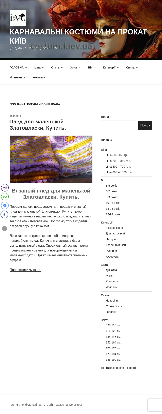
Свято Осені (114, 306)
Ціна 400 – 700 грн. (118, 166)
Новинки (18, 77)
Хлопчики (112, 281)
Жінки (109, 275)
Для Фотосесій (115, 233)
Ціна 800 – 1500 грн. (119, 172)
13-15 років (113, 208)
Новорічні (112, 300)
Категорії (111, 67)
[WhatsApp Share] (5, 196)
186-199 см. (113, 359)
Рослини (111, 250)
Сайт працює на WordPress (64, 404)
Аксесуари (113, 256)
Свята (132, 67)
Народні (111, 239)
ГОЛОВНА (19, 67)
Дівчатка (111, 270)
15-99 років (113, 214)
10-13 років (113, 202)
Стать (57, 67)
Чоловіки (111, 287)
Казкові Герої (114, 227)
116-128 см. (113, 331)
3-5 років (111, 185)
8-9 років (111, 197)
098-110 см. (113, 325)
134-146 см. (113, 336)
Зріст (75, 67)
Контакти (39, 77)
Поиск (105, 116)
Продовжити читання (25, 270)
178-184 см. (113, 354)
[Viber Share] (5, 187)
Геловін (110, 311)
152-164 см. (113, 342)
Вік (92, 67)
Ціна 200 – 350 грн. (118, 161)
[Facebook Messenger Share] (4, 205)
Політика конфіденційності (118, 367)
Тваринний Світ (116, 245)
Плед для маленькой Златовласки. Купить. (37, 125)
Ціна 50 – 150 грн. (117, 155)
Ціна (39, 67)
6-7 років (111, 191)
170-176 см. (113, 348)
